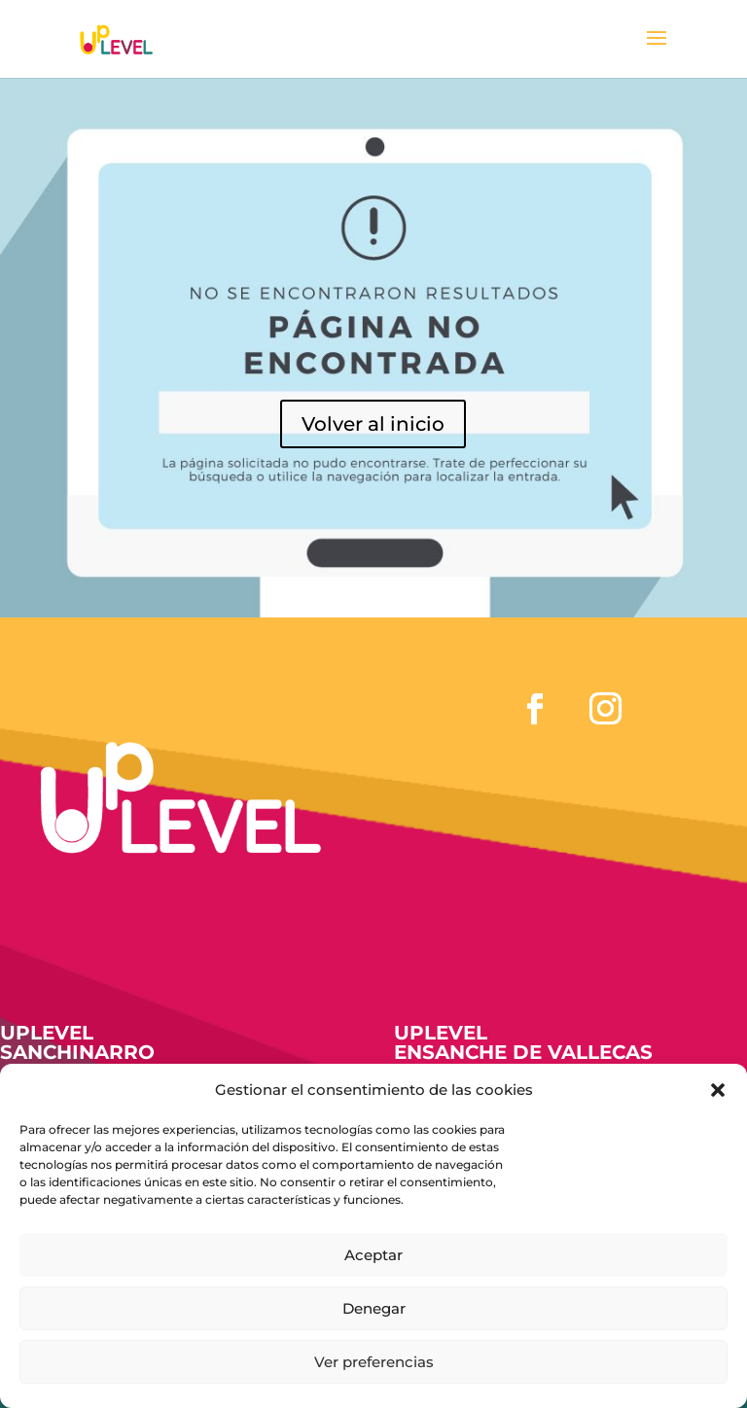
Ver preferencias (374, 1362)
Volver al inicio (373, 424)
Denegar (374, 1308)
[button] (718, 1090)
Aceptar (373, 1255)
